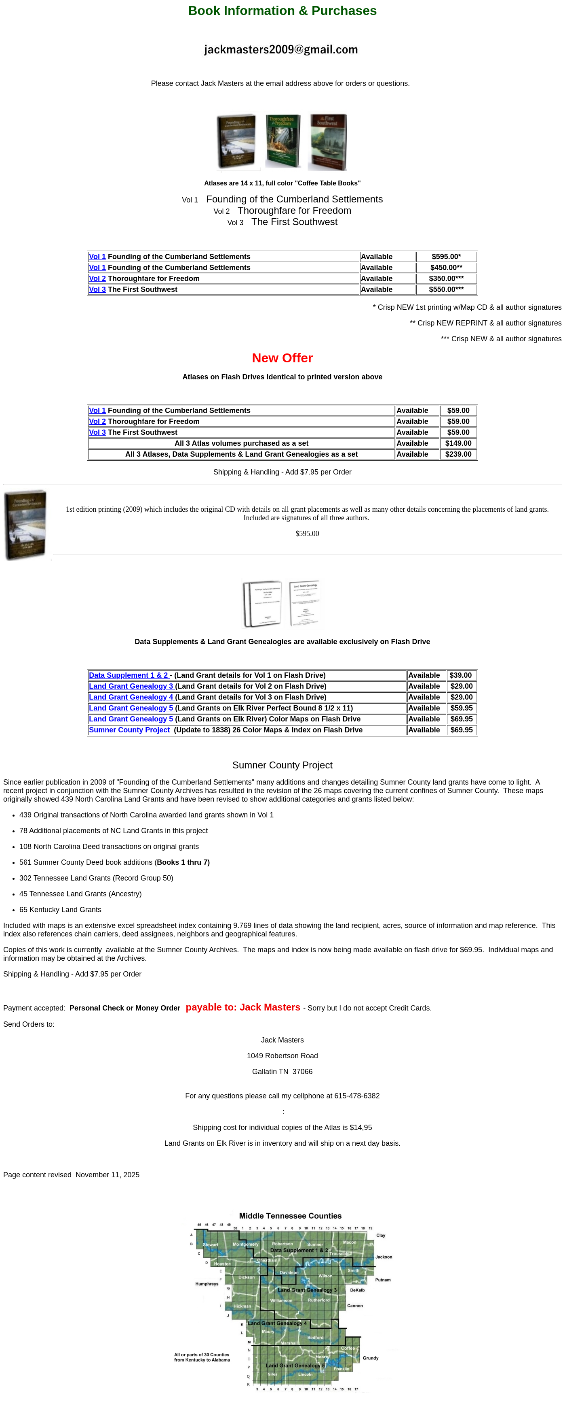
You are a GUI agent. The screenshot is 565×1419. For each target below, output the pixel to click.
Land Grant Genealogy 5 (132, 708)
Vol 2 (97, 278)
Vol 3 (97, 289)
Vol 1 (97, 257)
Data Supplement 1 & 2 (129, 675)
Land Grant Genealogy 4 (132, 697)
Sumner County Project (129, 730)
